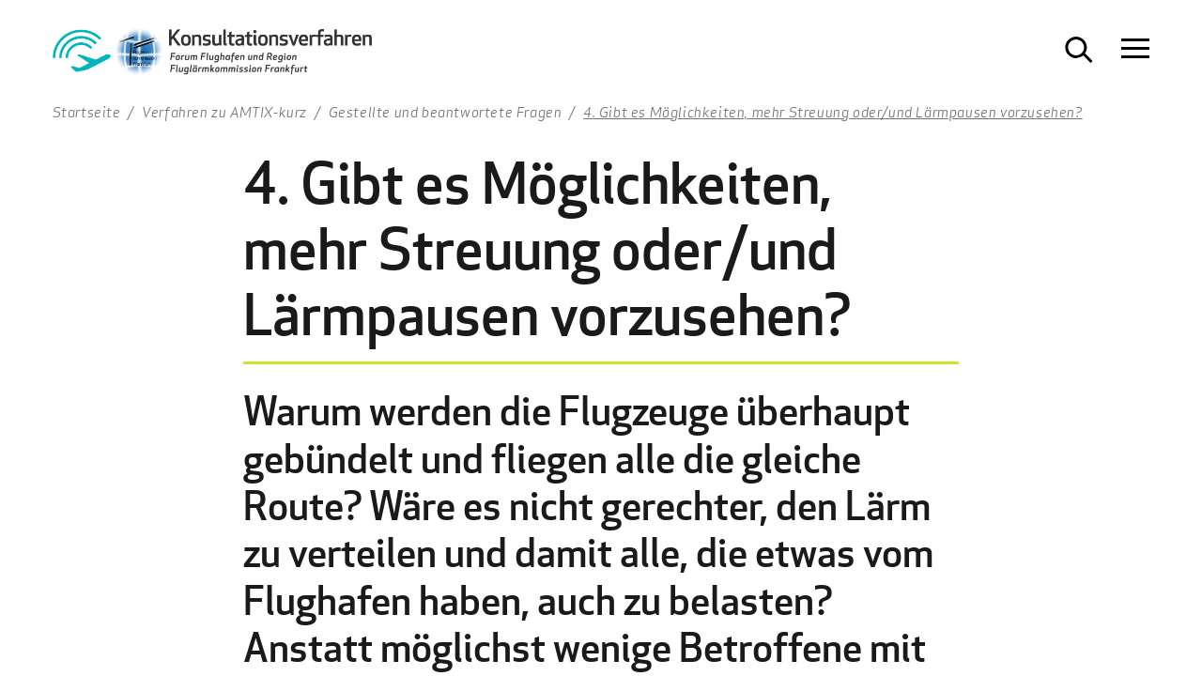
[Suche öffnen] (1079, 50)
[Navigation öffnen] (1135, 49)
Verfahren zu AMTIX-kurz (224, 111)
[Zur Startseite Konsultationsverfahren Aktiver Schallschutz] (212, 56)
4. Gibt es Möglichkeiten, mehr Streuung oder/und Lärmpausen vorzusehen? (833, 111)
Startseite (87, 111)
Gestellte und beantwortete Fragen (445, 111)
